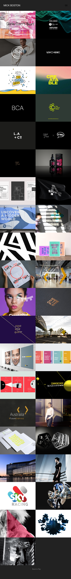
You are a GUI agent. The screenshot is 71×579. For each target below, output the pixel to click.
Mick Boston (12, 5)
